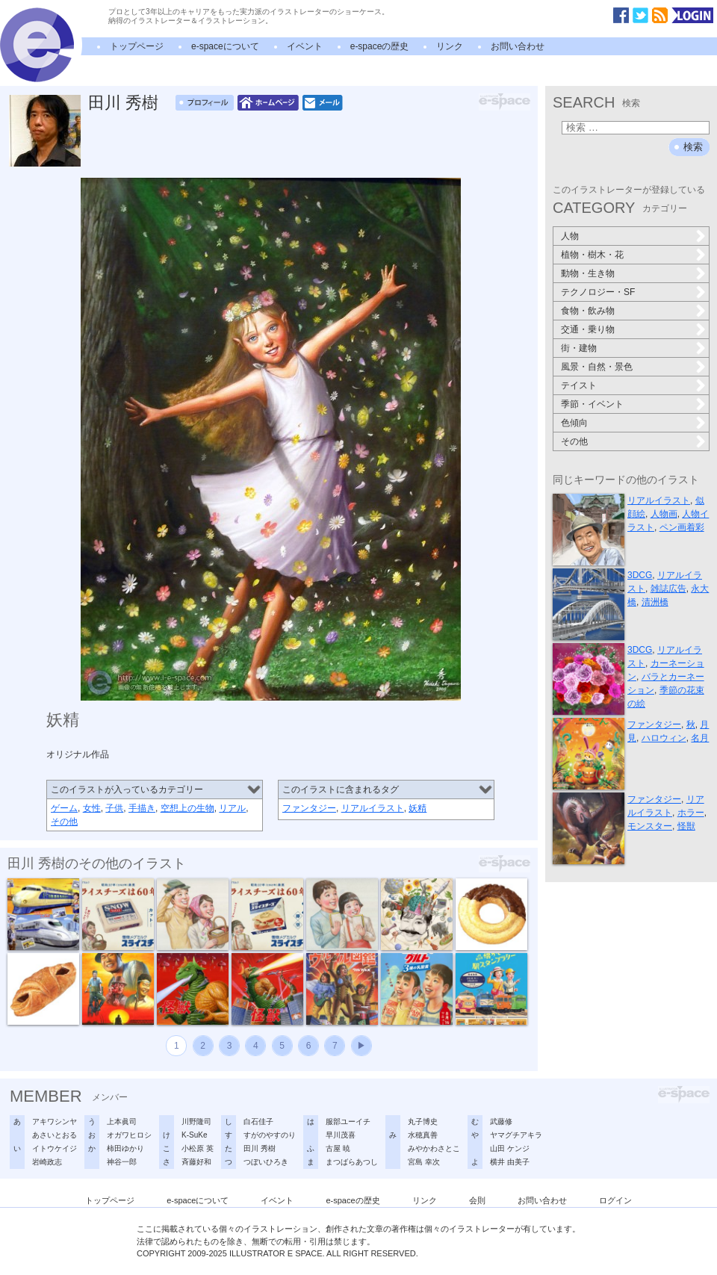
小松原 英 (197, 1148)
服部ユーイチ (348, 1121)
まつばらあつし (352, 1162)
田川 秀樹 (123, 102)
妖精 (417, 808)
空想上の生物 (187, 808)
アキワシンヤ (54, 1121)
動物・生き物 (588, 273)
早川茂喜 (341, 1135)
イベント (305, 46)
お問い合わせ (517, 46)
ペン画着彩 (681, 527)
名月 (700, 738)
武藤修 (501, 1121)
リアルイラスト (372, 808)
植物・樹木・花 (592, 254)
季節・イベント (592, 404)
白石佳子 (258, 1121)
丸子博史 (423, 1121)
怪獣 (686, 826)
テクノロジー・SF (598, 292)
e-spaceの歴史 (379, 46)
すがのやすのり (269, 1135)
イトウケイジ (54, 1148)
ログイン (615, 1200)
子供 (114, 808)
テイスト (579, 385)
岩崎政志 (47, 1162)
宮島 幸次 (424, 1162)
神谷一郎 (122, 1162)
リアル (232, 808)
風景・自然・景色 (597, 367)
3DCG (639, 575)
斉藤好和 (196, 1162)
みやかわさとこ (434, 1148)
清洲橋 (655, 602)
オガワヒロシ (129, 1135)
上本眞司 (122, 1121)
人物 (570, 236)
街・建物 (579, 348)
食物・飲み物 (588, 310)
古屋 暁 (338, 1148)
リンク (449, 46)
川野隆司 (196, 1121)
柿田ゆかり (125, 1148)
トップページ (137, 46)
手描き (141, 808)
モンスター (649, 826)
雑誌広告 (668, 588)
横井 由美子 (510, 1162)
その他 (64, 821)
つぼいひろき (265, 1162)
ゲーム (64, 808)
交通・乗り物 (588, 329)
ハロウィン (664, 738)
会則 (477, 1200)
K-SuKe (194, 1135)
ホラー (690, 812)
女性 (92, 808)
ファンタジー (309, 808)
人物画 (664, 514)
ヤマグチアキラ (516, 1135)
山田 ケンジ (510, 1148)
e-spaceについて (225, 46)
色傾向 (574, 423)
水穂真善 (423, 1135)
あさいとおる (54, 1135)
